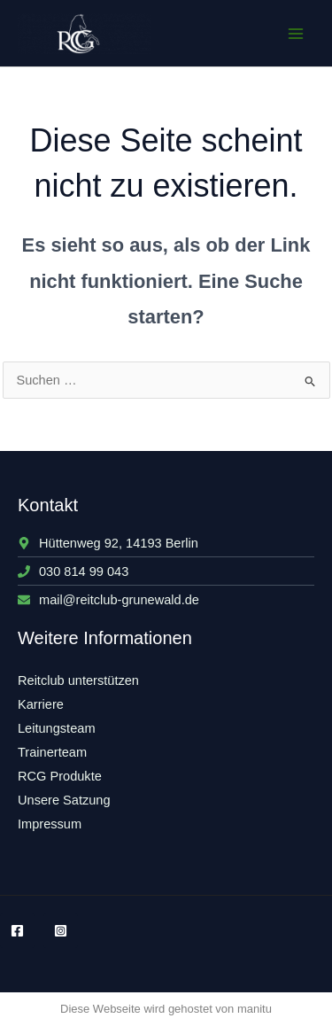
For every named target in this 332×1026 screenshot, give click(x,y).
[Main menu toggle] (295, 33)
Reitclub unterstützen (78, 680)
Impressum (49, 824)
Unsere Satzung (64, 800)
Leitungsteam (57, 728)
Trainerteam (52, 752)
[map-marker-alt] (108, 543)
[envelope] (108, 600)
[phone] (73, 571)
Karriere (41, 704)
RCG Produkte (60, 776)
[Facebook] (17, 930)
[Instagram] (60, 930)
